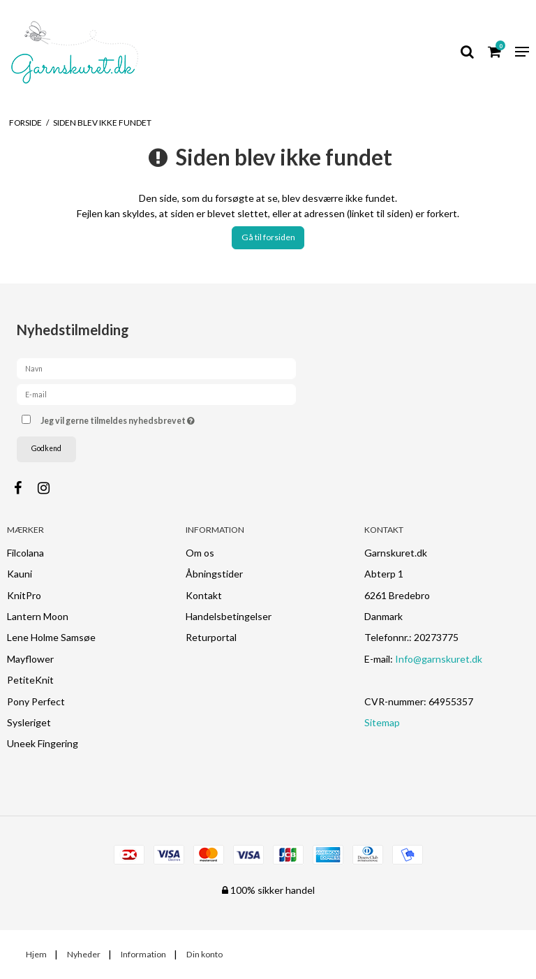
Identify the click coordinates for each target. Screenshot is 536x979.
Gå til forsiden (268, 237)
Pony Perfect (36, 701)
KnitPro (24, 595)
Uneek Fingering (42, 743)
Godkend (46, 448)
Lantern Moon (37, 616)
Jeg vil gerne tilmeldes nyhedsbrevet (152, 418)
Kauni (19, 574)
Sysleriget (29, 722)
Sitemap (382, 722)
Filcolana (25, 553)
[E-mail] (156, 393)
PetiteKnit (30, 680)
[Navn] (156, 368)
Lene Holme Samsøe (51, 637)
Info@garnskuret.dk (438, 659)
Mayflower (30, 659)
